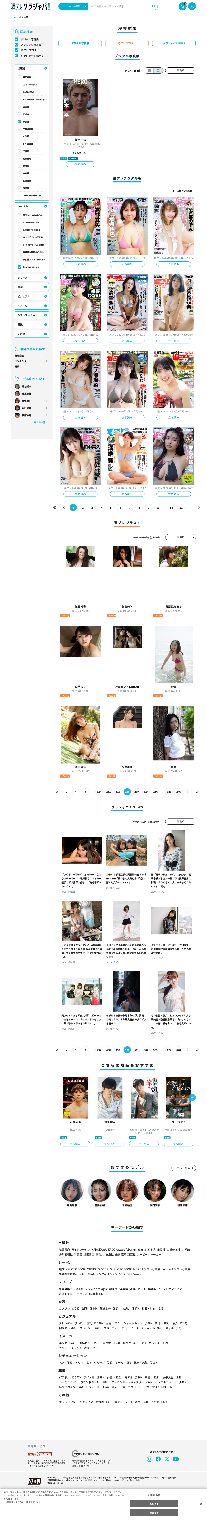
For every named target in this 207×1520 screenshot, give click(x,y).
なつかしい (134, 1343)
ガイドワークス (30, 84)
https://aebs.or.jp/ (55, 1482)
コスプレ (69, 1308)
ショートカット (137, 1323)
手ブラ (68, 1402)
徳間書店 (27, 158)
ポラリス (82, 1294)
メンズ (123, 1402)
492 (169, 792)
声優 (151, 1377)
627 (169, 1050)
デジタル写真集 (30, 39)
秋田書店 (27, 77)
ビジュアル (24, 296)
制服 (90, 1308)
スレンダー (72, 1323)
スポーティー (115, 1328)
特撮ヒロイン (71, 1387)
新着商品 (19, 355)
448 (146, 792)
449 (155, 792)
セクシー (183, 1343)
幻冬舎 (26, 114)
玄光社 (26, 106)
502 (146, 1050)
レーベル (23, 206)
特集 (17, 366)
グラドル (70, 1377)
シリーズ (22, 277)
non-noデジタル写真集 (33, 244)
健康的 (68, 1328)
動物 (141, 1402)
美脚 (161, 1323)
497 (99, 1050)
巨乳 (95, 1323)
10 (157, 507)
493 (178, 792)
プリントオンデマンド (169, 1289)
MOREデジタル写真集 (33, 237)
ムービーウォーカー (32, 195)
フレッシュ (90, 1328)
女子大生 (171, 1377)
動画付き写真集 (118, 1289)
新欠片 (26, 165)
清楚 (67, 1348)
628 (178, 1050)
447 (136, 792)
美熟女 (111, 1343)
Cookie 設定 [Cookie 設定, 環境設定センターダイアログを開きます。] (154, 1494)
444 (108, 792)
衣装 (20, 287)
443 (99, 792)
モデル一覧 (39, 422)
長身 (179, 1323)
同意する (154, 1512)
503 (155, 1050)
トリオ (83, 1362)
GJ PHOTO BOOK (31, 229)
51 (171, 507)
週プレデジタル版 (31, 45)
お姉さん (89, 1343)
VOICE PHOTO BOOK (142, 1289)
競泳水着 (109, 1308)
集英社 (26, 121)
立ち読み (80, 164)
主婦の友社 (28, 128)
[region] (103, 1504)
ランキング (20, 361)
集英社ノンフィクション (34, 259)
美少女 (68, 1343)
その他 (21, 334)
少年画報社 (28, 143)
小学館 (26, 136)
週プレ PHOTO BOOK (33, 215)
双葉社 (26, 188)
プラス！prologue (96, 1289)
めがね (130, 1308)
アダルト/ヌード (161, 1387)
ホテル (123, 1362)
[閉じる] (201, 1504)
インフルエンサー (170, 1382)
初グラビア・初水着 (96, 1402)
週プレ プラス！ (30, 50)
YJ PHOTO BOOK (31, 222)
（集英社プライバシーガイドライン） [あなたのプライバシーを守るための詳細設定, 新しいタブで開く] (23, 1501)
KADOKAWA (28, 92)
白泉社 (26, 173)
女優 (114, 1377)
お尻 (113, 1323)
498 (108, 1050)
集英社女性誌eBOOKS (33, 252)
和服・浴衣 (153, 1308)
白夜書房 (27, 180)
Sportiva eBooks (31, 266)
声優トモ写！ (67, 1294)
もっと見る (183, 1168)
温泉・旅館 (145, 1362)
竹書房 (26, 151)
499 (118, 1050)
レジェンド (98, 1387)
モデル (133, 1377)
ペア (66, 1362)
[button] (192, 1098)
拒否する (154, 1503)
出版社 (21, 68)
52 (181, 507)
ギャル (173, 1328)
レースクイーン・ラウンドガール (84, 1382)
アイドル (94, 1377)
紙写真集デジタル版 (71, 1289)
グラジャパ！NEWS (32, 55)
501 (136, 1050)
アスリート (138, 1387)
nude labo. (95, 1294)
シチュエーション (28, 315)
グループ (103, 1362)
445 (118, 792)
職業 (20, 324)
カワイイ (159, 1343)
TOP (13, 17)
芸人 (118, 1387)
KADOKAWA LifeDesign (34, 99)
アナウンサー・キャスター (132, 1382)
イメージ (23, 306)
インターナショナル (146, 1328)
